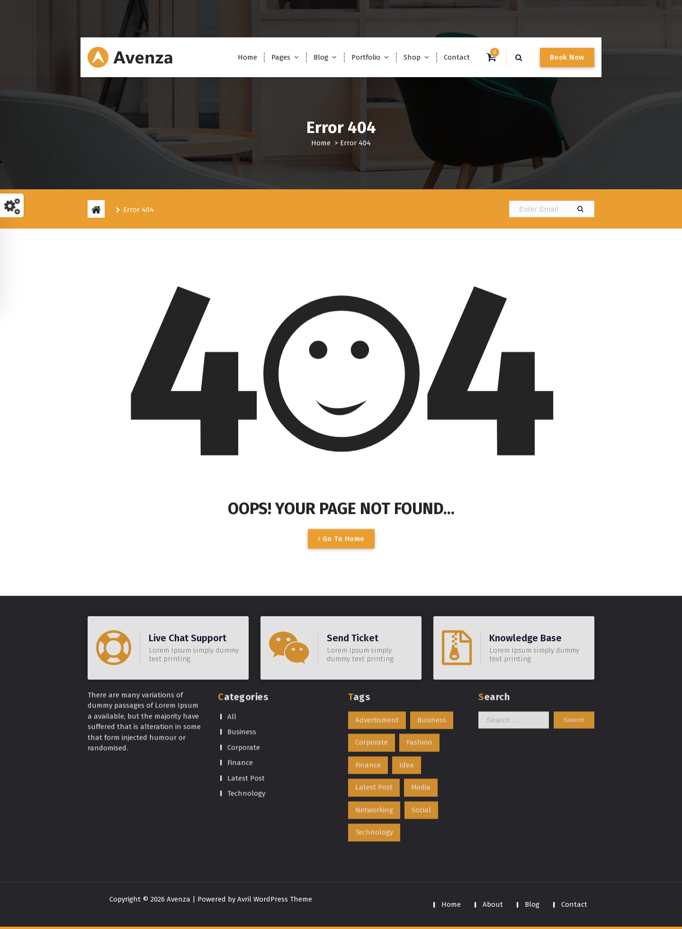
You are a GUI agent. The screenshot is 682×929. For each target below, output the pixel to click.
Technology (246, 738)
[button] (580, 209)
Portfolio (365, 57)
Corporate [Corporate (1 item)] (371, 687)
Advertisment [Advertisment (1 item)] (377, 665)
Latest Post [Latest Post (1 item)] (374, 732)
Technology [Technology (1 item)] (374, 777)
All (231, 662)
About (493, 904)
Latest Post (246, 723)
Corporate (243, 693)
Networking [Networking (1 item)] (374, 755)
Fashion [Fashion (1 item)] (419, 687)
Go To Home (341, 551)
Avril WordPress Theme (274, 899)
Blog (321, 57)
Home (247, 57)
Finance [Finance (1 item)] (368, 710)
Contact (457, 57)
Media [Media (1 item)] (421, 732)
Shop (412, 57)
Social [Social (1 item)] (421, 755)
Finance (240, 708)
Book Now (567, 57)
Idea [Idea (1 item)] (406, 710)
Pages (280, 57)
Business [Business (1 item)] (431, 665)
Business (241, 677)
